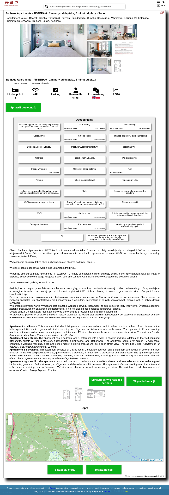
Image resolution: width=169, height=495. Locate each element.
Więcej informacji (144, 381)
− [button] (10, 422)
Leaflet (144, 460)
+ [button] (10, 417)
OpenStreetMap (156, 460)
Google (53, 488)
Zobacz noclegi (104, 469)
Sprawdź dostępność (23, 107)
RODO (107, 491)
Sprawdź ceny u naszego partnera (106, 381)
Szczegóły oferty (65, 469)
